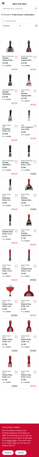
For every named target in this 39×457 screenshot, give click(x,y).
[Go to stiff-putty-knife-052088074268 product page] (29, 160)
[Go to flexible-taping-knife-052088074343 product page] (10, 55)
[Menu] (3, 3)
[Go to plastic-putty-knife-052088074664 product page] (29, 371)
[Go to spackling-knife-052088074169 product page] (10, 125)
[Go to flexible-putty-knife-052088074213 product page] (29, 265)
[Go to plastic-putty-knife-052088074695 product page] (10, 336)
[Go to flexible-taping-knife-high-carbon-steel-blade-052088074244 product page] (29, 230)
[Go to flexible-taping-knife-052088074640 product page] (29, 55)
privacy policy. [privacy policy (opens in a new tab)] (12, 440)
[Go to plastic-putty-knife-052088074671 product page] (10, 371)
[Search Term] (19, 9)
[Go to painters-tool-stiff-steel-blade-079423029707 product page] (29, 125)
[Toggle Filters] (36, 26)
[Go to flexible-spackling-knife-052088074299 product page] (10, 160)
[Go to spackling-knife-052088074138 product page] (10, 194)
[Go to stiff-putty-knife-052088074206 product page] (10, 265)
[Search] (36, 8)
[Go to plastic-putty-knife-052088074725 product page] (29, 301)
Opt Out (21, 453)
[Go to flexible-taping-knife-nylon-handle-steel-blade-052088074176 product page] (29, 90)
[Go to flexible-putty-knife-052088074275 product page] (10, 230)
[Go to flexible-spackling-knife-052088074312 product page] (10, 90)
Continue (7, 453)
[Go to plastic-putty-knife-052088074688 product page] (29, 336)
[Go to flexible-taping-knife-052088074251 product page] (29, 194)
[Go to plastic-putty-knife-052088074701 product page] (10, 301)
